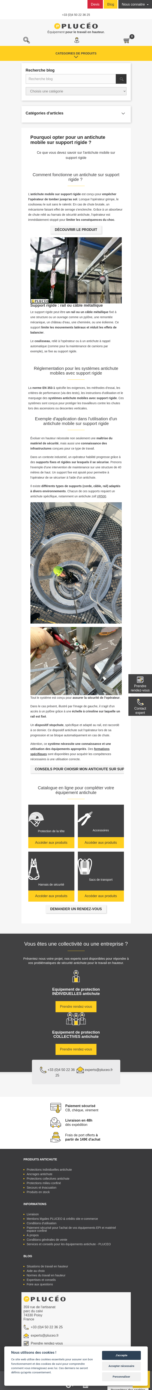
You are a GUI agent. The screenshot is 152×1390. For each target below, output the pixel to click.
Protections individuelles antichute (49, 1169)
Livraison (33, 1214)
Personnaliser (121, 1376)
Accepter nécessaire (121, 1366)
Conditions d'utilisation (42, 1223)
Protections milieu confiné (44, 1183)
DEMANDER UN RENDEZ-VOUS (76, 909)
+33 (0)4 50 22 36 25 (76, 14)
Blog (110, 4)
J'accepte (121, 1355)
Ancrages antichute (40, 1174)
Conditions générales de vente (47, 1239)
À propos (33, 1235)
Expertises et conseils (41, 1279)
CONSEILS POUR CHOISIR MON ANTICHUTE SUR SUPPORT (84, 769)
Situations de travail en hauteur (47, 1266)
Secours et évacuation (42, 1187)
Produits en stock (38, 1192)
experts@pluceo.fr (95, 1070)
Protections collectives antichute (48, 1178)
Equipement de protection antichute (76, 991)
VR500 (101, 496)
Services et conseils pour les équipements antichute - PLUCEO (69, 1244)
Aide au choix (36, 1270)
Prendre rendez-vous (140, 688)
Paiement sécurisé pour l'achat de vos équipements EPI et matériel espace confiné (71, 1229)
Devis (95, 4)
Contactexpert (140, 711)
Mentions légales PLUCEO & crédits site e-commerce (62, 1218)
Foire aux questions (40, 1284)
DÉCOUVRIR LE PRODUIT (76, 229)
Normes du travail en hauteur (46, 1275)
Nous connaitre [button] (134, 4)
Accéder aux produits (51, 842)
